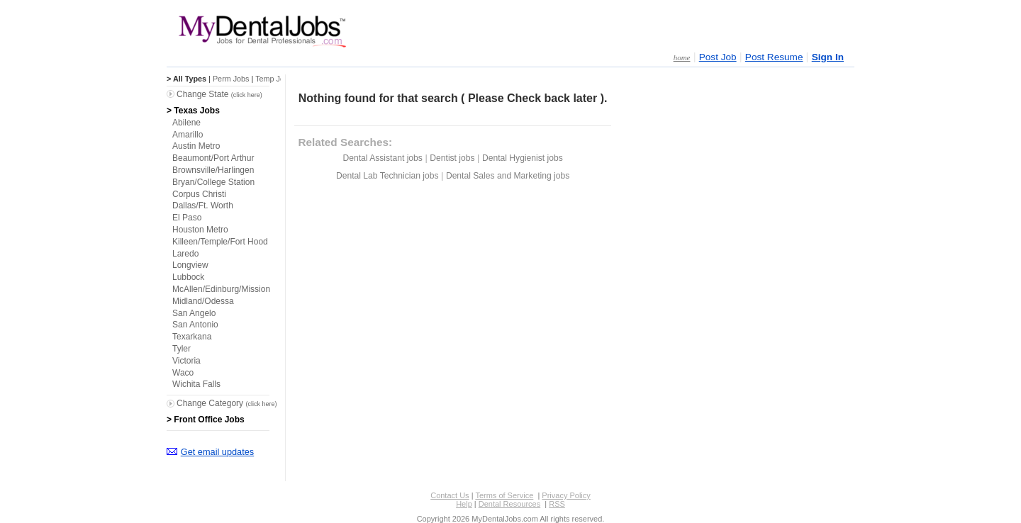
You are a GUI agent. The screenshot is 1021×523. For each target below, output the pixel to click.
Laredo (185, 254)
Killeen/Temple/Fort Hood (220, 242)
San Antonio (195, 325)
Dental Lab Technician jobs (387, 176)
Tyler (181, 349)
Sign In (828, 57)
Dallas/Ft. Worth (202, 205)
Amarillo (187, 135)
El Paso (186, 218)
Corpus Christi (199, 194)
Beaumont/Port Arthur (213, 158)
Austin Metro (196, 146)
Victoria (186, 361)
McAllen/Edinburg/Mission (221, 289)
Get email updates (217, 451)
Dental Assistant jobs (382, 158)
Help (464, 504)
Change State (219, 94)
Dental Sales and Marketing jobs (507, 176)
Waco (183, 373)
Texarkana (191, 337)
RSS (557, 504)
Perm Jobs (231, 78)
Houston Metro (200, 230)
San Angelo (194, 313)
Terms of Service (504, 495)
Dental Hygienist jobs (522, 158)
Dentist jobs (452, 158)
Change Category (227, 403)
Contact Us (449, 495)
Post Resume (774, 57)
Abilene (186, 123)
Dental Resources (509, 504)
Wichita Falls (196, 384)
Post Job (718, 57)
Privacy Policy (566, 495)
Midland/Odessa (203, 301)
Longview (190, 265)
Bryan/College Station (213, 182)
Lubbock (188, 277)
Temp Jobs (273, 78)
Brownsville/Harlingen (213, 170)
